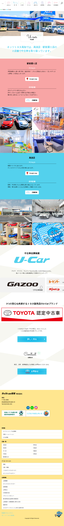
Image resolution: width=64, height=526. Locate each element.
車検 (4, 464)
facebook (28, 407)
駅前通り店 (6, 456)
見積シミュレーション (8, 434)
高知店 (35, 448)
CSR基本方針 (6, 492)
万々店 (4, 451)
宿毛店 (35, 454)
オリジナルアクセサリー (9, 473)
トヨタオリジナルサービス (9, 470)
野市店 (35, 445)
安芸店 (4, 445)
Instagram (36, 407)
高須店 (4, 448)
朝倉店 (35, 451)
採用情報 (5, 486)
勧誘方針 (5, 504)
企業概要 (5, 480)
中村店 (4, 454)
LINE (32, 407)
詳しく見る (32, 339)
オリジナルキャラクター (9, 483)
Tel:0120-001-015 (7, 404)
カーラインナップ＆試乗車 (9, 431)
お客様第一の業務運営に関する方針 (11, 501)
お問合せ (34, 371)
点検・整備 (6, 467)
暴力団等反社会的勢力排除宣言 (10, 498)
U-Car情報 (5, 437)
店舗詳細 (34, 100)
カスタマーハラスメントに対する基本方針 (13, 507)
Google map (33, 79)
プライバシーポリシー (8, 495)
